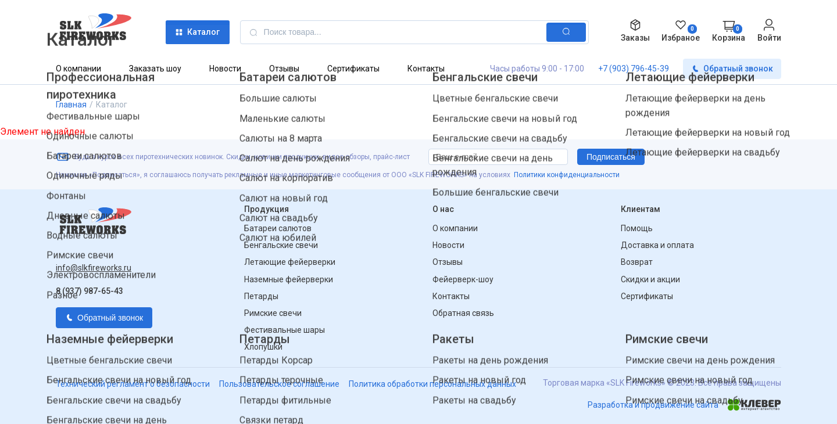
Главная (71, 104)
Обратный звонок (732, 69)
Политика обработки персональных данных (432, 384)
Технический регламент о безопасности (133, 384)
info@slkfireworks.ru (93, 267)
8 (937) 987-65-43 (89, 291)
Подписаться (610, 156)
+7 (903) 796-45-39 (633, 68)
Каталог (197, 32)
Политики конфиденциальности (567, 175)
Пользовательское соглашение (279, 384)
